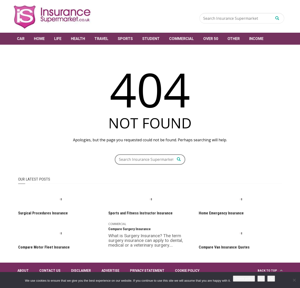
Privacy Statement (147, 270)
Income (256, 38)
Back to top (270, 270)
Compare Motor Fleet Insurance (44, 247)
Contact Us (50, 270)
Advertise (110, 270)
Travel (101, 38)
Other (233, 38)
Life (57, 38)
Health (78, 38)
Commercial (181, 38)
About (23, 270)
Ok (271, 278)
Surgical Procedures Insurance (43, 213)
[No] (294, 280)
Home (39, 38)
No (261, 278)
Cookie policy (244, 278)
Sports (125, 38)
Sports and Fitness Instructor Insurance (140, 213)
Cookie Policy (187, 270)
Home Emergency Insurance (221, 213)
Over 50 (210, 38)
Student (151, 38)
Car (20, 38)
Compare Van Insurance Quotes (224, 247)
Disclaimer (81, 270)
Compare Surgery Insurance (129, 229)
